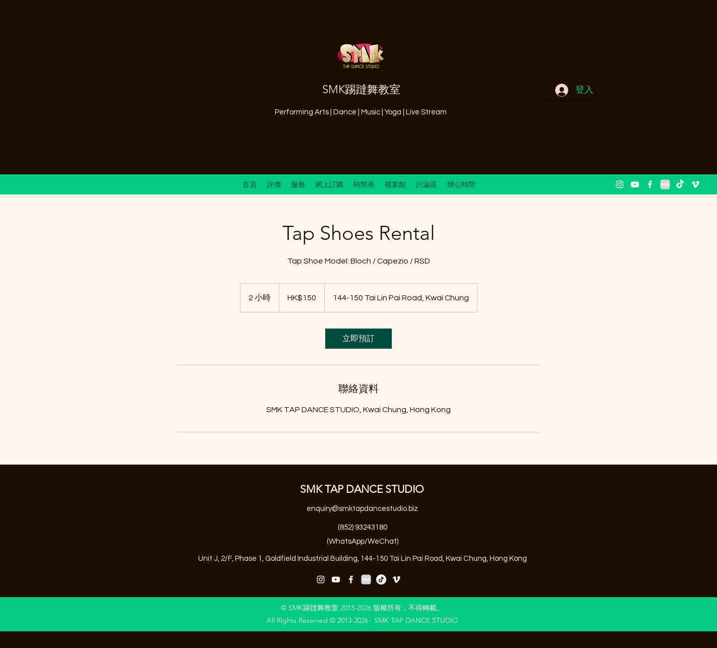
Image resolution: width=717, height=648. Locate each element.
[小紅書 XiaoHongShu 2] (665, 184)
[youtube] (635, 184)
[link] (358, 339)
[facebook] (650, 184)
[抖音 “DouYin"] (680, 184)
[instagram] (620, 184)
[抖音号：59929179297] (381, 579)
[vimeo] (695, 184)
